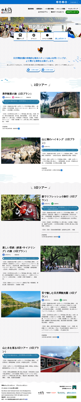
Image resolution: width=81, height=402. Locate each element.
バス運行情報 (49, 9)
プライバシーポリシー (21, 385)
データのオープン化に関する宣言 (10, 388)
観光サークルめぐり (57, 12)
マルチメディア (73, 9)
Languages (74, 2)
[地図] (26, 399)
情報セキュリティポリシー (8, 385)
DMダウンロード (72, 12)
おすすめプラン (43, 12)
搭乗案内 (39, 9)
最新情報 (31, 9)
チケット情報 (61, 9)
